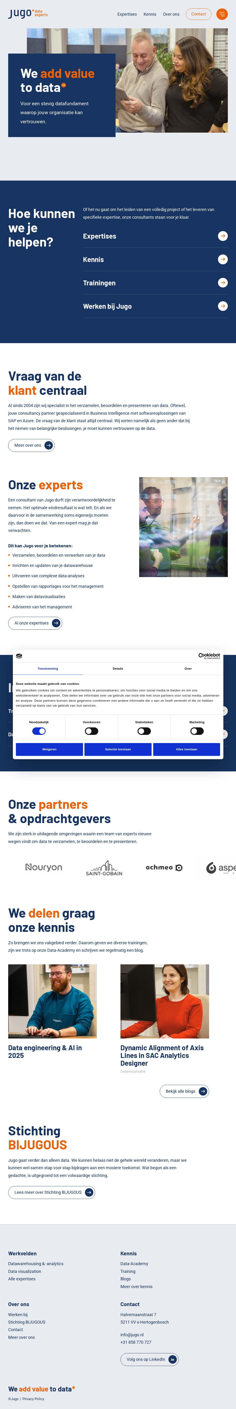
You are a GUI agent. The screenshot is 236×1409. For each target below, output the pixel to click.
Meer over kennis (136, 1286)
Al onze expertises (32, 623)
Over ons (171, 14)
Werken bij (18, 1314)
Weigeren (49, 749)
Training (127, 1271)
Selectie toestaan (118, 749)
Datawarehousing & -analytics (35, 1263)
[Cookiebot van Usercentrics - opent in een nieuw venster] (199, 656)
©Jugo (13, 1399)
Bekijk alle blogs (180, 1091)
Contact (198, 13)
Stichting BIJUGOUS (26, 1322)
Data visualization (24, 1271)
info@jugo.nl (132, 1334)
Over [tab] (188, 668)
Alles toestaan (186, 749)
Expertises (127, 14)
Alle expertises (22, 1278)
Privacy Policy (33, 1399)
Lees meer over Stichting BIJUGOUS (48, 1192)
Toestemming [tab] (48, 668)
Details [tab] (118, 668)
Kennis (150, 14)
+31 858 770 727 (135, 1342)
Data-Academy (134, 1263)
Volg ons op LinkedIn (146, 1359)
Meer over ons (28, 445)
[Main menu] (222, 14)
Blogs (125, 1278)
